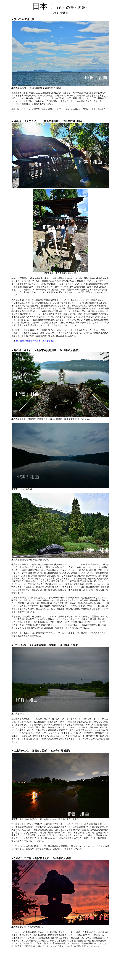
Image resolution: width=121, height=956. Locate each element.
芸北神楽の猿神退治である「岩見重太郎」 (35, 341)
